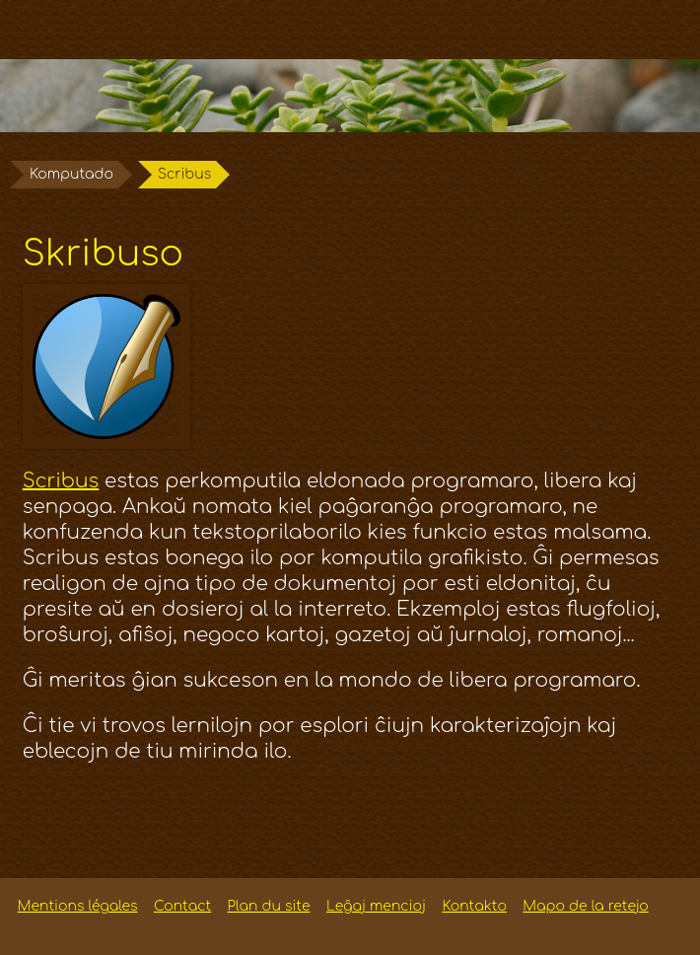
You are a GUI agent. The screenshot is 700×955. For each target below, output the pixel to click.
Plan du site (269, 906)
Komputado (71, 174)
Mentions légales (78, 906)
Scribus (61, 481)
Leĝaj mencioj (376, 906)
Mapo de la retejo (585, 906)
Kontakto (474, 906)
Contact (182, 906)
